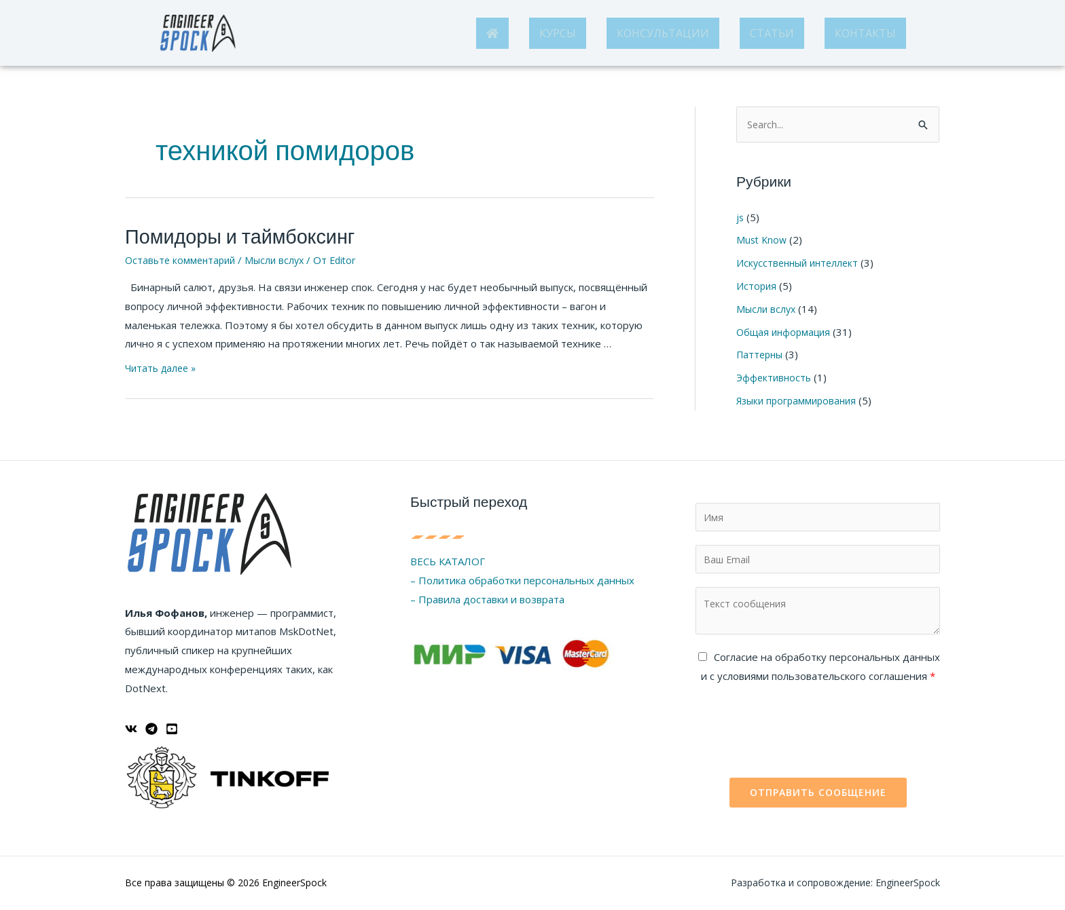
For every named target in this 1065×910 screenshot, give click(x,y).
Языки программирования (799, 401)
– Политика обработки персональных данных (522, 577)
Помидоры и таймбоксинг (225, 235)
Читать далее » (163, 364)
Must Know (762, 240)
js (740, 218)
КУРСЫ (557, 33)
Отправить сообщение (818, 792)
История (757, 286)
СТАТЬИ (772, 33)
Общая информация (786, 332)
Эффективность (775, 378)
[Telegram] (151, 725)
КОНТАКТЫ (865, 33)
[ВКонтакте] (131, 725)
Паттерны (761, 355)
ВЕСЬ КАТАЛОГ (447, 558)
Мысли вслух (281, 256)
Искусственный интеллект (800, 263)
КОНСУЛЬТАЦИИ (663, 33)
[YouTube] (172, 725)
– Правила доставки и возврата (487, 596)
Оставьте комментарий (182, 256)
